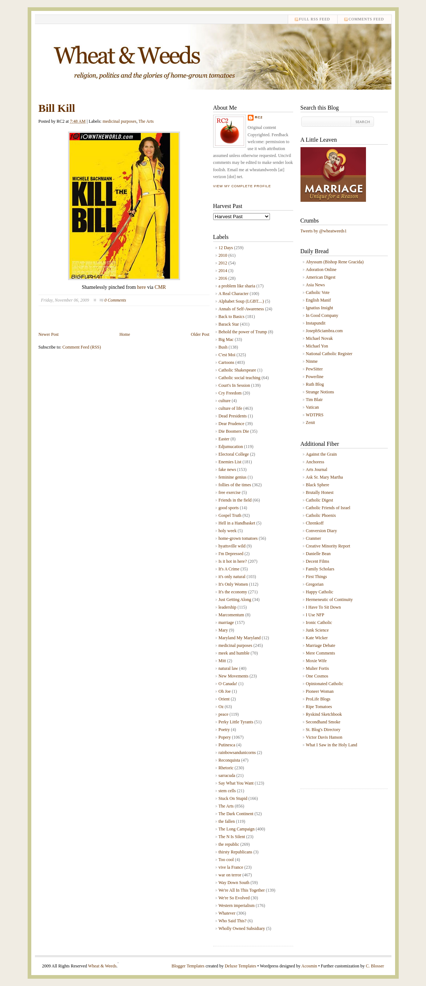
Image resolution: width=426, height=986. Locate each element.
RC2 (259, 117)
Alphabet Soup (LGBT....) (241, 301)
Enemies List (230, 461)
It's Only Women (233, 584)
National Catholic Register (329, 353)
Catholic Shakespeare (237, 370)
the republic (229, 844)
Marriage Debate (320, 645)
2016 (223, 278)
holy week (228, 530)
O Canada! (228, 683)
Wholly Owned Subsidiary (242, 928)
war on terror (230, 874)
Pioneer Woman (320, 691)
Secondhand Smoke (323, 721)
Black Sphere (317, 484)
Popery (225, 737)
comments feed (366, 19)
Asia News (315, 284)
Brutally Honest (320, 492)
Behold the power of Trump (243, 331)
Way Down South (234, 882)
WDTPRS (315, 414)
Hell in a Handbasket (237, 523)
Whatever (227, 913)
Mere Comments (320, 653)
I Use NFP (315, 614)
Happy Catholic (320, 591)
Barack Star (229, 324)
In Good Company (322, 315)
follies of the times (235, 484)
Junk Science (317, 630)
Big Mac (226, 339)
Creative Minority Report (328, 546)
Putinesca (227, 744)
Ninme (312, 361)
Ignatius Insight (319, 307)
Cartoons (226, 362)
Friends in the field (235, 500)
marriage (226, 622)
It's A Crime (229, 568)
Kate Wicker (317, 637)
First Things (316, 576)
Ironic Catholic (319, 622)
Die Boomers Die (234, 431)
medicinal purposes (119, 121)
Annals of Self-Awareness (241, 308)
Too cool (226, 859)
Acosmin (309, 966)
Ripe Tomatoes (319, 706)
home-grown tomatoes (238, 538)
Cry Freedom (230, 393)
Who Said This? (233, 920)
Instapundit (316, 323)
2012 (223, 263)
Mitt (222, 660)
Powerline (315, 376)
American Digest (321, 277)
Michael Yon (317, 346)
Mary (223, 630)
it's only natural (232, 576)
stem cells (227, 790)
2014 (223, 270)
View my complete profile (242, 186)
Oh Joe (225, 691)
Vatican (312, 407)
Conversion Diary (321, 530)
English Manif (318, 300)
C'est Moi (227, 354)
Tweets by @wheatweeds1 (323, 230)
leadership (227, 607)
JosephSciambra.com (324, 330)
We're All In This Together (242, 890)
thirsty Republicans (235, 852)
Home (124, 334)
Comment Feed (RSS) (82, 347)
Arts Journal (316, 469)
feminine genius (233, 477)
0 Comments (115, 300)
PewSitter (314, 369)
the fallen (227, 821)
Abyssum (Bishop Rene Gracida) (335, 261)
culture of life (230, 408)
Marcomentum (231, 614)
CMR (160, 287)
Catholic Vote (318, 292)
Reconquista (229, 760)
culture (225, 400)
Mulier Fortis (317, 668)
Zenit (310, 422)
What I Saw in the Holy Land (331, 744)
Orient (224, 699)
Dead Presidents (233, 416)
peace (223, 714)
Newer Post (49, 334)
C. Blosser (375, 966)
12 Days (226, 247)
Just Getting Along (235, 599)
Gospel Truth (230, 515)
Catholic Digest (319, 500)
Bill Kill (57, 108)
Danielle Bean (318, 553)
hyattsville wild (232, 546)
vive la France (231, 867)
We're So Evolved (234, 897)
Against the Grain (321, 454)
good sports (229, 507)
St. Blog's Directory (323, 729)
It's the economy (233, 591)
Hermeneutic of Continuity (329, 599)
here (141, 287)
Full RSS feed (314, 19)
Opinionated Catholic (324, 683)
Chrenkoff (315, 523)
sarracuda (227, 775)
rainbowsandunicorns (237, 752)
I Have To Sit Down (323, 607)
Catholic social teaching (239, 377)
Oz (221, 706)
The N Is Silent (232, 836)
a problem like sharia (237, 285)
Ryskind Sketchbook (324, 714)
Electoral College (234, 454)
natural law (228, 668)
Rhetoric (226, 767)
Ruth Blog (315, 384)
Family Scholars (320, 568)
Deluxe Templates (240, 966)
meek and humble (234, 653)
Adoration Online (321, 269)
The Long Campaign (237, 829)
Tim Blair (314, 399)
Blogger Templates (187, 966)
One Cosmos (317, 676)
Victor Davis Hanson (324, 737)
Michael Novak (319, 338)
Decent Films (317, 561)
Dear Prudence (231, 423)
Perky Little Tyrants (236, 721)
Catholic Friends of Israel (328, 507)
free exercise (230, 492)
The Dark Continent (236, 813)
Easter (224, 438)
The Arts (146, 121)
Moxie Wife (316, 660)
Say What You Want (236, 783)
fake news (227, 469)
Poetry (224, 729)
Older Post (200, 334)
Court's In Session (234, 385)
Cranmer (313, 538)
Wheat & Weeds (102, 966)
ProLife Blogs (318, 699)
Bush (223, 347)
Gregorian (315, 584)
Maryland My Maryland (240, 637)
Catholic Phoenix (321, 515)
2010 (223, 255)
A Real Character (234, 293)
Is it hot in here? (233, 561)
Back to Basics (231, 316)
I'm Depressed (231, 553)
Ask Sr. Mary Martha (324, 477)
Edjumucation (231, 446)
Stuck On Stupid (233, 798)
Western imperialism (237, 905)
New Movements (233, 676)
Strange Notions (320, 391)
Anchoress (315, 461)
